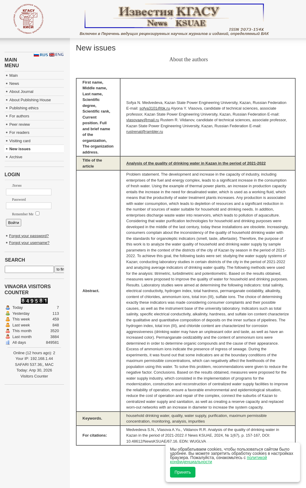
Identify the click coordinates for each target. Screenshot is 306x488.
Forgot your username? (29, 242)
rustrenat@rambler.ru (144, 131)
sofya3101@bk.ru (155, 108)
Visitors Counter (34, 376)
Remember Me (25, 214)
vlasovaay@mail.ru (142, 120)
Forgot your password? (29, 236)
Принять (183, 472)
